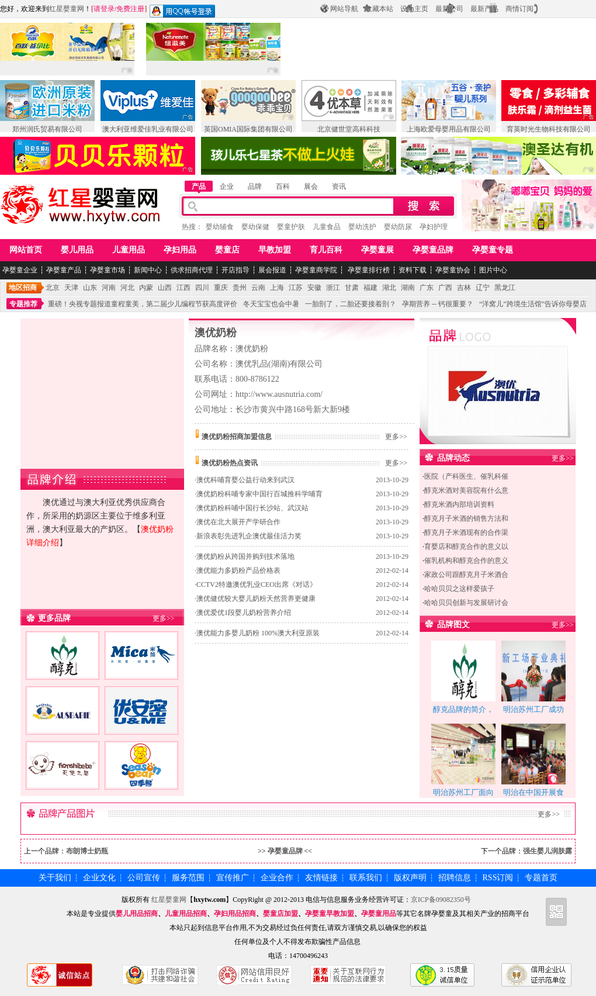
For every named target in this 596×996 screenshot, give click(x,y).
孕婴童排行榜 (368, 270)
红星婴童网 (66, 9)
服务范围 (188, 877)
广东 (427, 287)
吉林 (464, 287)
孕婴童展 (377, 249)
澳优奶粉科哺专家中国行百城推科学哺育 (259, 494)
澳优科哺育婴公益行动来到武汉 (245, 480)
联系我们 (365, 877)
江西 (183, 287)
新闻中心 (148, 270)
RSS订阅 (498, 877)
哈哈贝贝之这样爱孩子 (459, 589)
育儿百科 (326, 249)
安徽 (314, 287)
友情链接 (321, 877)
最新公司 (449, 9)
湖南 (408, 287)
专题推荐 (23, 304)
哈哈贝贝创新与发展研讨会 (466, 603)
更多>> (164, 618)
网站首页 (25, 249)
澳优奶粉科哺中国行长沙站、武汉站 (252, 508)
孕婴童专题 (492, 249)
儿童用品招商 (186, 913)
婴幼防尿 (398, 227)
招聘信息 (454, 877)
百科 (283, 186)
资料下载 (413, 270)
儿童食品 (327, 227)
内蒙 (146, 287)
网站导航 (344, 9)
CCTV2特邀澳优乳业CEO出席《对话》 (256, 584)
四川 (202, 287)
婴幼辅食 (220, 227)
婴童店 (227, 249)
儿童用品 (128, 249)
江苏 (296, 287)
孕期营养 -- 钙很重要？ (437, 304)
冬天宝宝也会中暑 (271, 304)
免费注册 (130, 9)
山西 (165, 287)
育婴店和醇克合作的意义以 (466, 546)
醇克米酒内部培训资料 (459, 504)
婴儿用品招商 (137, 913)
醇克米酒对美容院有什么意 (466, 490)
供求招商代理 (192, 270)
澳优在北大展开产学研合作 (238, 522)
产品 (199, 186)
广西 (445, 287)
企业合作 (277, 877)
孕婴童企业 (19, 270)
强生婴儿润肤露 (547, 851)
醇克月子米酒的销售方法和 (466, 518)
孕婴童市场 (107, 270)
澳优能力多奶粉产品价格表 (238, 570)
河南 (109, 287)
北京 (53, 287)
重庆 (221, 287)
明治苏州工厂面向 (463, 792)
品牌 (255, 186)
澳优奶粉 (216, 332)
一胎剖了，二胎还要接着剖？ (350, 304)
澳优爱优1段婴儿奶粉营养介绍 (243, 612)
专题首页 (541, 877)
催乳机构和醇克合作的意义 (466, 560)
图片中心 (493, 270)
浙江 (333, 287)
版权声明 (410, 877)
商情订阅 (519, 9)
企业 (227, 186)
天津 (71, 287)
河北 (127, 287)
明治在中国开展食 (533, 792)
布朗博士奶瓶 (87, 851)
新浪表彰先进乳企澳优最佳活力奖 (249, 536)
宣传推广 (232, 877)
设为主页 (414, 9)
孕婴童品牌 (433, 249)
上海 (277, 287)
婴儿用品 (77, 249)
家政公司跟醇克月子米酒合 (466, 574)
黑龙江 (504, 287)
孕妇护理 (434, 227)
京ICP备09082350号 (441, 899)
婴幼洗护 (362, 227)
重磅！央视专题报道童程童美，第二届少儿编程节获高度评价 (142, 304)
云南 (258, 287)
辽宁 (483, 287)
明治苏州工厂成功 (533, 709)
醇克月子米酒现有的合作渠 (466, 532)
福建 (370, 287)
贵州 (240, 287)
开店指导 (235, 270)
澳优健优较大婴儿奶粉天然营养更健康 (256, 598)
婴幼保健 (255, 227)
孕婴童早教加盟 (329, 913)
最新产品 (484, 9)
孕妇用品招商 (235, 913)
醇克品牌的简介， (463, 709)
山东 (90, 287)
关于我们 (55, 877)
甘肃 (352, 287)
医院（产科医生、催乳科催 (466, 476)
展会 (311, 186)
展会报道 (272, 270)
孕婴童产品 (63, 270)
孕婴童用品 (378, 913)
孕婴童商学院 (316, 270)
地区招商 (23, 287)
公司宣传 (143, 877)
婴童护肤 (291, 227)
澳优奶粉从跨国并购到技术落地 (245, 556)
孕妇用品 (180, 249)
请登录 (104, 9)
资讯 (339, 186)
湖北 (389, 287)
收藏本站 (379, 9)
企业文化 (99, 877)
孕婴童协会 (452, 270)
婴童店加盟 (280, 913)
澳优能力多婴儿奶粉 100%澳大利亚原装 (258, 633)
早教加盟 (274, 249)
